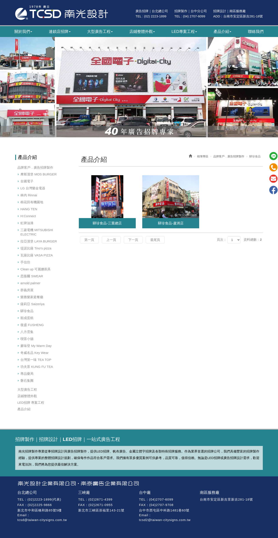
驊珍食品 (26, 311)
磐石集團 (26, 380)
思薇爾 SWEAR (31, 276)
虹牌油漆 (26, 223)
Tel (273, 167)
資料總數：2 (253, 239)
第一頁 (89, 240)
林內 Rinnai (28, 195)
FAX (20, 505)
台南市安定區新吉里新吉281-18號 (226, 499)
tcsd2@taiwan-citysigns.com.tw (165, 520)
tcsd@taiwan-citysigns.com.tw (42, 520)
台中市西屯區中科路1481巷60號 (164, 510)
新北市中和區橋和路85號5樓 (39, 510)
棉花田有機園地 (31, 202)
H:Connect (28, 216)
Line (273, 156)
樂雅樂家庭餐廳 (31, 297)
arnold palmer (30, 283)
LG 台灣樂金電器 (32, 188)
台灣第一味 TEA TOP (35, 359)
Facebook (273, 190)
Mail (273, 178)
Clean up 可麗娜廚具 (35, 269)
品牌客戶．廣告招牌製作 (35, 167)
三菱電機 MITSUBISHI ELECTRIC (36, 232)
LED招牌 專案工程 (30, 402)
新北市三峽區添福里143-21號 (101, 510)
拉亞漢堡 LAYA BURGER (38, 241)
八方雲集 (26, 332)
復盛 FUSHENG (32, 325)
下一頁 (133, 240)
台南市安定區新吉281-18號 (243, 16)
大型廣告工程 (27, 389)
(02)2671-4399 (100, 499)
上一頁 (111, 240)
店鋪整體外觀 (27, 396)
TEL (20, 499)
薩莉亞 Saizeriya (32, 304)
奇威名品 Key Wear (34, 353)
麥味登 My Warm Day (36, 346)
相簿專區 (202, 156)
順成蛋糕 (26, 318)
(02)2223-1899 (40, 499)
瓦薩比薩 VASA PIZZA (36, 255)
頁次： (222, 239)
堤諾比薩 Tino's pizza (35, 248)
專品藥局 (26, 373)
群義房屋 (26, 290)
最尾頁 (155, 240)
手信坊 (25, 262)
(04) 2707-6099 (194, 16)
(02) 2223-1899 (155, 16)
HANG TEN (28, 209)
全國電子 (26, 181)
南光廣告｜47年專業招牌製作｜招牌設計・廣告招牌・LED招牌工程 (61, 12)
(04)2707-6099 (161, 499)
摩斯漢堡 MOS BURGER (38, 174)
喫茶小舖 (26, 339)
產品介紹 (23, 409)
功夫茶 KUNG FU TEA (36, 366)
